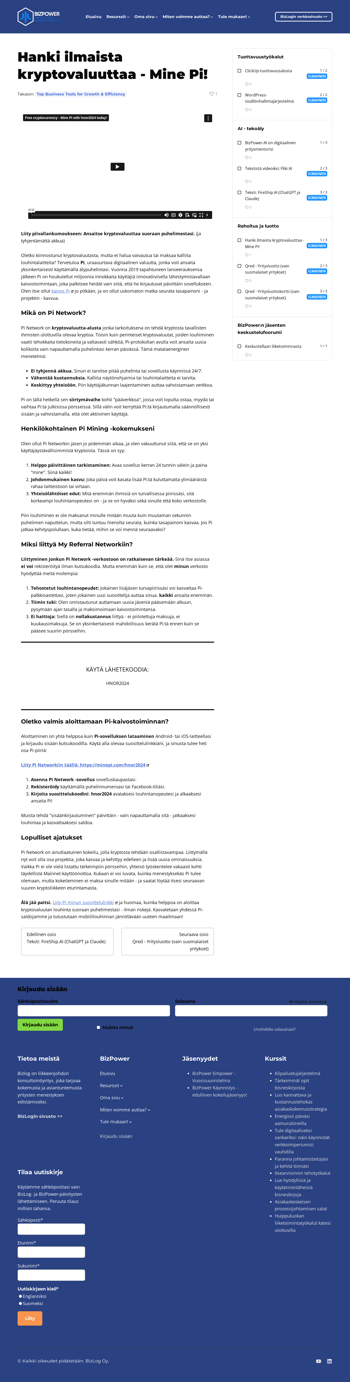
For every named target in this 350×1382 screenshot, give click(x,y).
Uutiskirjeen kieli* (38, 1289)
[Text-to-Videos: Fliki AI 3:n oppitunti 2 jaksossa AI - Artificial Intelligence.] (282, 171)
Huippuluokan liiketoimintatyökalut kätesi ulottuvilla (303, 1223)
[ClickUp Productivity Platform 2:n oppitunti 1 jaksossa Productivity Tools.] (282, 73)
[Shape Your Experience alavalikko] (212, 17)
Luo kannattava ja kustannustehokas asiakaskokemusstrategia (301, 1102)
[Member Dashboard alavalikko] (156, 17)
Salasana (186, 1001)
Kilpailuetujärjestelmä (297, 1073)
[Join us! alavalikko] (249, 17)
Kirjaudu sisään (40, 1025)
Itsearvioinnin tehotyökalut (302, 1173)
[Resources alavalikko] (128, 17)
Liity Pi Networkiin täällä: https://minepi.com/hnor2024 (85, 765)
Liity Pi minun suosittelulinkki (85, 902)
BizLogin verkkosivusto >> (303, 16)
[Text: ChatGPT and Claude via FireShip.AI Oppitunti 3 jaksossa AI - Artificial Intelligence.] (67, 938)
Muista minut (117, 1027)
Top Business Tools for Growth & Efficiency (81, 94)
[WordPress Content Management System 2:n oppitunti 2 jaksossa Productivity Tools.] (282, 98)
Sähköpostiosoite (39, 1001)
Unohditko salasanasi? (275, 1029)
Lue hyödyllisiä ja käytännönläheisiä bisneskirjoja (294, 1187)
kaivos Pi (62, 291)
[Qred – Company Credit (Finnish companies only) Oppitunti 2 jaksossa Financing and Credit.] (167, 941)
